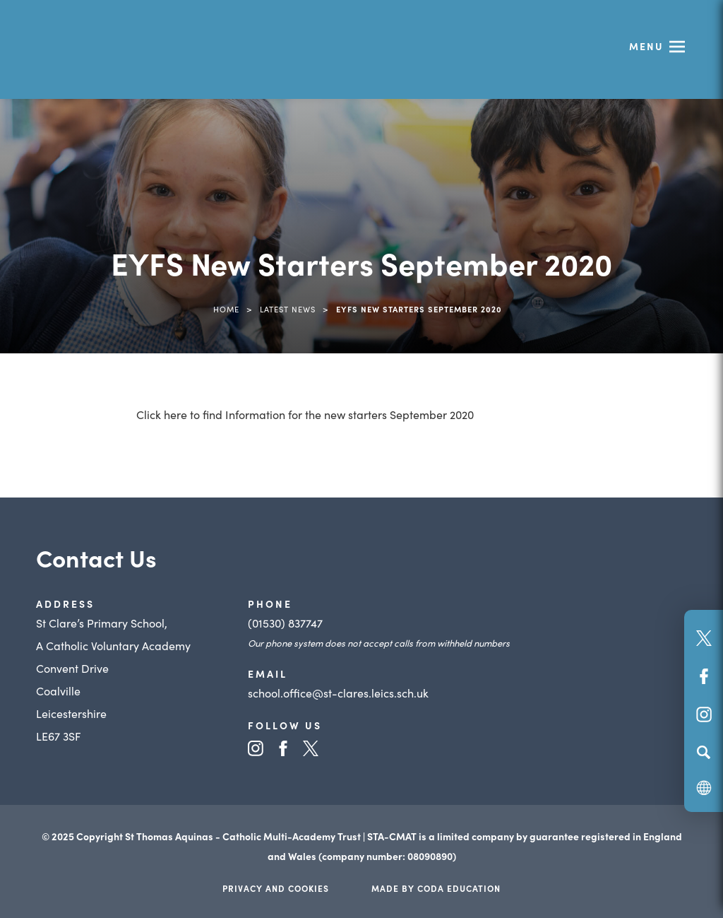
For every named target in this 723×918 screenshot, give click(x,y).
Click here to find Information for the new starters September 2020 (305, 414)
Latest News (288, 308)
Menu (646, 46)
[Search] (703, 752)
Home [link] (226, 308)
